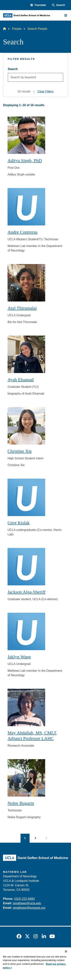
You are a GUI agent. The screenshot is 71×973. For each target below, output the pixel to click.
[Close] (66, 957)
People (16, 28)
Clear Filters (45, 91)
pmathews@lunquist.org (29, 907)
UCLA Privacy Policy (54, 951)
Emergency (9, 951)
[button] (38, 5)
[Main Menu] (65, 15)
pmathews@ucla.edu (27, 903)
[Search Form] (58, 5)
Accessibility (29, 951)
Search (13, 69)
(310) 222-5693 (24, 898)
